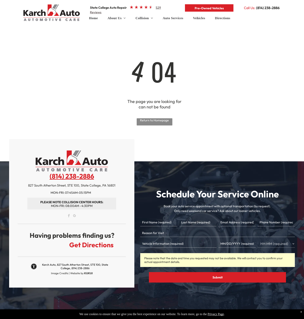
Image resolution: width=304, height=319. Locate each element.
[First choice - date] (237, 244)
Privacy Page (216, 314)
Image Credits (59, 273)
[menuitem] (93, 19)
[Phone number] (276, 222)
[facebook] (68, 216)
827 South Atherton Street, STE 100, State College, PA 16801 (71, 185)
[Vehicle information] (178, 244)
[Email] (237, 222)
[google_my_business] (74, 216)
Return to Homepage (154, 120)
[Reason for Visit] (217, 233)
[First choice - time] (276, 244)
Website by (77, 273)
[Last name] (198, 222)
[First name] (158, 222)
